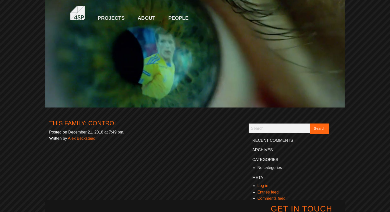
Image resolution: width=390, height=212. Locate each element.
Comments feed (271, 198)
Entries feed (268, 192)
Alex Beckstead (81, 138)
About (146, 18)
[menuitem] (111, 15)
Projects (111, 18)
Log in (262, 186)
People (178, 18)
